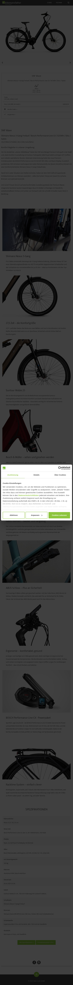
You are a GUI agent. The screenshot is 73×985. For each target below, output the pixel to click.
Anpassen (36, 515)
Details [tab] (36, 475)
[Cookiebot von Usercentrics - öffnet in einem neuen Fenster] (60, 468)
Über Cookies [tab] (60, 475)
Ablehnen (14, 515)
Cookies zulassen (59, 515)
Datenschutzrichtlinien (28, 495)
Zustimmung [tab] (12, 475)
